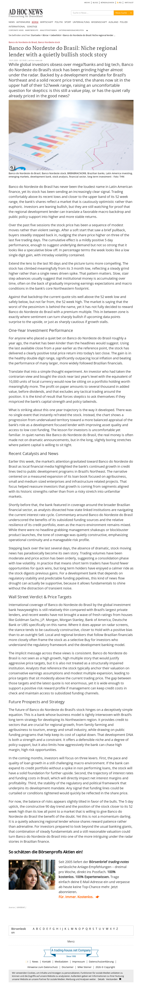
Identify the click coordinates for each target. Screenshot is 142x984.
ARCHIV (87, 3)
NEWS (12, 22)
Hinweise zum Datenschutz (42, 967)
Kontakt (46, 961)
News (35, 961)
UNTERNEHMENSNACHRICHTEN (71, 30)
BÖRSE (35, 22)
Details (101, 979)
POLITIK (59, 22)
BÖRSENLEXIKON (107, 3)
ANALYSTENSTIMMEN (48, 30)
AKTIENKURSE (23, 22)
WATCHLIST (129, 3)
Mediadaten (61, 961)
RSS (119, 3)
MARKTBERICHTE (31, 30)
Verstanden (112, 979)
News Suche (121, 12)
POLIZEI (124, 22)
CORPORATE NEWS (16, 30)
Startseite (35, 35)
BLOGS (95, 3)
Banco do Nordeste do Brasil (23, 42)
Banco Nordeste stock (49, 42)
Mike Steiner (85, 967)
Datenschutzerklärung (101, 961)
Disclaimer (68, 967)
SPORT (67, 22)
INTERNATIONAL (17, 26)
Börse (45, 35)
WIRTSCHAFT (46, 22)
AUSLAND (113, 22)
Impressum (78, 961)
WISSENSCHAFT (99, 22)
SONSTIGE (32, 26)
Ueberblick (55, 35)
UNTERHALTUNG (81, 22)
